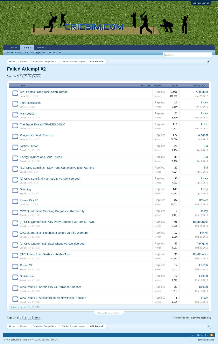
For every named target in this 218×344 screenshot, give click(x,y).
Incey (22, 96)
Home (14, 47)
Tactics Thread (29, 146)
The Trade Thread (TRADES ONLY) (42, 124)
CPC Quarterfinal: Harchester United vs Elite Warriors (54, 232)
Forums (27, 48)
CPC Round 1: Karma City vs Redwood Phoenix (50, 286)
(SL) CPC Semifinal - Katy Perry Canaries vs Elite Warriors (57, 167)
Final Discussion (30, 102)
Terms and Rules (206, 340)
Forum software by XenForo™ (31, 340)
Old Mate (202, 91)
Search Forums (14, 52)
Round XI (26, 265)
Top (206, 335)
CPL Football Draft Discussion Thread (43, 91)
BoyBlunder (200, 221)
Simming (25, 189)
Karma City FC (29, 200)
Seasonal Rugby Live (35, 52)
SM (21, 107)
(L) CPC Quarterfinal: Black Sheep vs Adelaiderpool (52, 243)
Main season (28, 113)
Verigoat (24, 139)
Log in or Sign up (201, 3)
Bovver (203, 200)
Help (193, 335)
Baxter (204, 232)
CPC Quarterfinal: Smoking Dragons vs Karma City (52, 211)
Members (41, 47)
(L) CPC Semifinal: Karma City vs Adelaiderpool (50, 178)
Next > (36, 76)
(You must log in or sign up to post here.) (191, 318)
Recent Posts (55, 52)
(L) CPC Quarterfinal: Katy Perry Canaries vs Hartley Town (57, 221)
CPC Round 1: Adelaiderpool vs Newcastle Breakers (53, 297)
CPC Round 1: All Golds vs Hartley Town (45, 254)
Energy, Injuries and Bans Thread (41, 157)
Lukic (204, 124)
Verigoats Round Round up (37, 135)
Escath (23, 117)
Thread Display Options (109, 313)
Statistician (27, 276)
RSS (211, 335)
